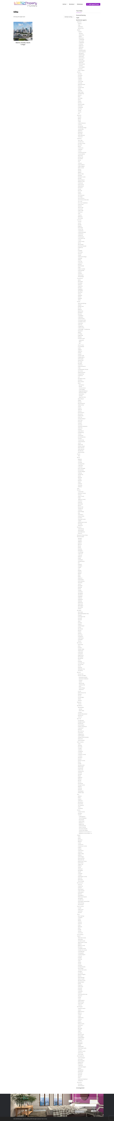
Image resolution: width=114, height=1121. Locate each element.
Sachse (79, 931)
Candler (80, 748)
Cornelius (80, 756)
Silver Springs (82, 64)
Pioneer (79, 189)
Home (64, 4)
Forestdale (80, 559)
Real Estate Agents (81, 20)
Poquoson (80, 985)
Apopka (79, 305)
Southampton (81, 735)
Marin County (81, 167)
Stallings (80, 788)
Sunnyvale (80, 209)
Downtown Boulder (82, 246)
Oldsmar (80, 409)
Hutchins (80, 923)
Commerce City (81, 238)
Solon (79, 806)
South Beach (81, 431)
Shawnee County (82, 519)
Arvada (79, 221)
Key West (80, 363)
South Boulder (81, 270)
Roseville (80, 661)
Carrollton (80, 917)
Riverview (80, 421)
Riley (79, 513)
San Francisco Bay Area (83, 199)
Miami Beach (81, 398)
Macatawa (80, 629)
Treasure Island (81, 441)
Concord (80, 555)
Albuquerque (81, 707)
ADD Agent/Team (93, 4)
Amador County (81, 143)
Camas (79, 1014)
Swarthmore (80, 900)
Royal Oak (81, 59)
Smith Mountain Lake (82, 994)
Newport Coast (81, 181)
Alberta (78, 30)
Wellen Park (80, 444)
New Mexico (79, 705)
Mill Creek (80, 1028)
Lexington (80, 565)
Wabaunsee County (82, 522)
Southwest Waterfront (82, 1079)
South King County (82, 1048)
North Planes (80, 862)
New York (79, 718)
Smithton (80, 483)
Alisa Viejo (80, 140)
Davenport (80, 330)
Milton (80, 341)
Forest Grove (80, 850)
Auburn (79, 1010)
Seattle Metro (81, 1046)
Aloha (79, 836)
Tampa (79, 434)
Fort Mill (79, 763)
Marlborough (82, 54)
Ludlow (79, 567)
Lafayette (80, 258)
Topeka (79, 520)
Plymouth (80, 190)
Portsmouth (80, 986)
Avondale (80, 75)
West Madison (81, 1085)
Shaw (79, 1077)
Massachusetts (80, 536)
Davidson (80, 757)
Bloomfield (80, 281)
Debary (79, 332)
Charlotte (80, 753)
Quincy (79, 584)
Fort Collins (80, 252)
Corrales (80, 712)
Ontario (78, 810)
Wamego (80, 523)
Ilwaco (79, 1020)
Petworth (80, 1076)
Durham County (81, 760)
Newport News (81, 982)
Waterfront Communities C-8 (85, 833)
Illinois (78, 457)
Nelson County (81, 979)
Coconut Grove (82, 388)
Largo (79, 368)
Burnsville (80, 746)
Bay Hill (79, 308)
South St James (82, 827)
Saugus (80, 590)
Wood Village (81, 881)
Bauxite (79, 117)
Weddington (81, 791)
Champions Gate (82, 320)
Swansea (80, 485)
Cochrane (80, 68)
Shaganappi (82, 61)
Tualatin (80, 875)
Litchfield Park (81, 93)
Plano (79, 928)
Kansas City (80, 674)
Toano (79, 998)
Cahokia (80, 460)
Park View (80, 1074)
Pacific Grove (81, 184)
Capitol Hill (80, 1065)
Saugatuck (80, 636)
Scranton (80, 517)
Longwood (80, 375)
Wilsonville (80, 879)
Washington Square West (83, 901)
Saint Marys (80, 514)
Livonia (79, 627)
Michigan (79, 610)
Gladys (79, 962)
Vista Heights (82, 67)
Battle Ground (81, 1011)
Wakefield (80, 596)
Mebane (80, 779)
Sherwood (80, 136)
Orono (79, 659)
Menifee (79, 170)
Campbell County (82, 948)
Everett (79, 558)
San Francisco (81, 198)
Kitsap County (81, 1023)
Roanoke (80, 988)
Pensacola (80, 414)
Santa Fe (80, 717)
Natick (79, 576)
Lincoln (79, 691)
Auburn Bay (81, 35)
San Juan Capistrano (83, 202)
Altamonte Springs (82, 303)
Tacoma (80, 1049)
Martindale (81, 56)
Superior (80, 272)
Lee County (80, 371)
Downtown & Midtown (83, 678)
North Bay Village (82, 392)
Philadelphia (80, 895)
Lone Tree (80, 261)
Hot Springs (80, 126)
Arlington (80, 540)
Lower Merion (81, 892)
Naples (79, 400)
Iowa (78, 488)
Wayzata (80, 667)
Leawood (80, 502)
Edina (79, 646)
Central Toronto (81, 811)
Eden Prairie (80, 644)
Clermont (80, 324)
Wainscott (80, 738)
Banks (79, 838)
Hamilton (80, 622)
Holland (79, 624)
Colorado (79, 219)
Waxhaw (80, 789)
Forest (79, 960)
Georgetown (80, 1070)
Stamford (80, 292)
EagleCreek (80, 335)
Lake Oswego (81, 856)
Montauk (80, 729)
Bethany (80, 841)
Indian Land (80, 909)
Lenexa (80, 681)
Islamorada (80, 358)
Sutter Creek (80, 210)
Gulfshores (80, 26)
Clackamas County (82, 846)
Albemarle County (82, 937)
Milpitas (79, 172)
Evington (80, 957)
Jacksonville (80, 129)
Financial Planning (81, 15)
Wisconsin (79, 1082)
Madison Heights (81, 974)
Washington (80, 1006)
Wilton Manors (81, 447)
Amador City (81, 141)
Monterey (80, 175)
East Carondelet (81, 468)
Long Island (80, 728)
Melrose (79, 573)
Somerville (80, 591)
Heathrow (80, 351)
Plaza (80, 686)
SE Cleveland (81, 805)
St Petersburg (81, 432)
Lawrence (80, 501)
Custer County (81, 241)
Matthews (80, 777)
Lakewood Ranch (82, 366)
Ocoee (79, 406)
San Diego (80, 196)
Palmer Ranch (81, 412)
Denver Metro (81, 244)
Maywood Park (81, 858)
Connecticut (80, 278)
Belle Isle (80, 309)
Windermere (80, 450)
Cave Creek (80, 81)
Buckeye (80, 76)
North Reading (81, 581)
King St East (81, 819)
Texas (78, 914)
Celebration (80, 317)
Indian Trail (80, 769)
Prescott (79, 102)
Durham (80, 759)
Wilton (79, 300)
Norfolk (79, 983)
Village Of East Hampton (83, 737)
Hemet (79, 160)
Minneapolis (80, 656)
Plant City (80, 417)
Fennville (80, 618)
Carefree (80, 78)
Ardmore (80, 884)
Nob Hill (80, 709)
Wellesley (80, 601)
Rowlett (79, 929)
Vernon (79, 293)
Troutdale (80, 873)
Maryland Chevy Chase (82, 535)
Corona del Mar (81, 154)
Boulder (79, 224)
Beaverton (80, 840)
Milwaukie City (81, 859)
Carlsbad (80, 149)
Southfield (80, 639)
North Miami (81, 394)
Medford (80, 572)
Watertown (80, 599)
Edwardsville (81, 470)
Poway (79, 192)
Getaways (80, 4)
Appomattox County (82, 942)
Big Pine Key (80, 311)
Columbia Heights (82, 1067)
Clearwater (80, 323)
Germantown (81, 530)
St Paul (79, 666)
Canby (79, 843)
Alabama (79, 22)
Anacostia (80, 1059)
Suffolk (79, 997)
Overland (80, 510)
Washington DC (80, 1056)
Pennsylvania (80, 883)
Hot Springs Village (82, 127)
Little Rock (80, 130)
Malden (79, 570)
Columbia (80, 467)
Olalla (79, 1031)
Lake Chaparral (82, 51)
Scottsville (80, 991)
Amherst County (81, 940)
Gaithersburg (81, 528)
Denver (79, 243)
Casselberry (80, 315)
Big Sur (79, 146)
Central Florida (81, 318)
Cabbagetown (82, 816)
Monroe (79, 630)
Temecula (80, 212)
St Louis (79, 695)
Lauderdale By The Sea (83, 369)
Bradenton (80, 312)
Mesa (79, 96)
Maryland (79, 527)
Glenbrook (81, 47)
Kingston (80, 564)
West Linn (80, 878)
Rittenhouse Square (82, 896)
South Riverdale (82, 825)
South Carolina (80, 906)
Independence (81, 357)
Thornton (80, 273)
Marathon (80, 380)
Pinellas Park (80, 415)
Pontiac (79, 632)
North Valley (81, 710)
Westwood (80, 525)
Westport (80, 298)
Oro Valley (80, 98)
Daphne (79, 23)
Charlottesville (81, 951)
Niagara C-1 (81, 822)
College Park (80, 326)
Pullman (80, 633)
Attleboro (80, 541)
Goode (79, 963)
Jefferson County (82, 499)
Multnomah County (82, 861)
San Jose (80, 201)
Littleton (79, 259)
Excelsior (80, 647)
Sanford (80, 423)
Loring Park (80, 653)
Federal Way (80, 1017)
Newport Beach (81, 180)
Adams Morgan (81, 1057)
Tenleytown (80, 1080)
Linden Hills (80, 652)
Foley (79, 25)
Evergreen (80, 250)
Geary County (81, 496)
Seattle (79, 1045)
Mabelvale (80, 132)
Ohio (78, 794)
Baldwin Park (81, 306)
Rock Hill (80, 912)
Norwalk (79, 287)
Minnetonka (80, 658)
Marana (80, 95)
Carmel (79, 151)
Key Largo (80, 361)
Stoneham (80, 594)
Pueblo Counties (81, 269)
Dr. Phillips (80, 334)
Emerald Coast (81, 338)
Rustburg (80, 989)
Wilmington (80, 605)
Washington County (82, 876)
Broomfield (80, 227)
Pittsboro (80, 786)
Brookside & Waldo (83, 677)
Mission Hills (80, 507)
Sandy (79, 867)
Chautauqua (81, 236)
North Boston (81, 579)
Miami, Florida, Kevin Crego (23, 43)
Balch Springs (81, 916)
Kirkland (80, 1022)
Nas (80, 343)
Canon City (80, 229)
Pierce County (81, 1034)
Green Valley (80, 92)
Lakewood (80, 800)
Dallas (79, 919)
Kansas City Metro (82, 675)
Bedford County (81, 945)
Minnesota (79, 642)
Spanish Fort (80, 28)
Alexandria (80, 939)
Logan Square (81, 890)
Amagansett (81, 720)
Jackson (80, 163)
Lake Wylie (80, 911)
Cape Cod (80, 553)
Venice (79, 443)
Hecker (79, 476)
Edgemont (81, 45)
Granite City (80, 474)
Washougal (80, 1054)
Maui (79, 455)
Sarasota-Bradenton (82, 426)
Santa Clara (80, 204)
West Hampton (81, 740)
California (79, 138)
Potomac (80, 533)
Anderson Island (81, 1008)
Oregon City (80, 864)
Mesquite (80, 926)
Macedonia (80, 802)
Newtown (80, 893)
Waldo (79, 698)
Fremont (80, 253)
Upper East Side (82, 397)
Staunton (80, 995)
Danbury (80, 284)
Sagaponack (81, 734)
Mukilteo (80, 1029)
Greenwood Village (82, 256)
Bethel (79, 280)
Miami (79, 383)
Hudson (79, 354)
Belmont (80, 544)
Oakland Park (81, 405)
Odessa (79, 408)
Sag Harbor (80, 732)
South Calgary (81, 70)
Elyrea (79, 797)
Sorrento (80, 429)
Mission (79, 505)
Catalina (80, 80)
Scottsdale (80, 107)
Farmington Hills (81, 616)
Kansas (78, 490)
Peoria (79, 99)
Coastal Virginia (81, 954)
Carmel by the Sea (82, 152)
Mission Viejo (81, 173)
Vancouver (80, 1052)
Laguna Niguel (81, 166)
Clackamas (80, 844)
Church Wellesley (82, 818)
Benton (79, 118)
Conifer (79, 240)
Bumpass (80, 947)
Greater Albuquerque (82, 714)
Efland (79, 762)
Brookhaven (80, 723)
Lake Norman (81, 771)
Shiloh (79, 482)
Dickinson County (82, 493)
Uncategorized (80, 1088)
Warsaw (80, 700)
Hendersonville (81, 765)
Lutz (79, 377)
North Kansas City (82, 692)
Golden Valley (81, 649)
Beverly (79, 546)
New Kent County (81, 980)
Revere (79, 588)
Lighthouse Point (81, 372)
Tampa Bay (80, 435)
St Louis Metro (81, 697)
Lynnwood (80, 1025)
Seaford (80, 992)
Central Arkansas (82, 123)
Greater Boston (81, 561)
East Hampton (81, 725)
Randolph (80, 585)
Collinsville (80, 465)
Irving (79, 925)
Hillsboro (80, 855)
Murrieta (80, 178)
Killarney (81, 48)
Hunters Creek (81, 355)
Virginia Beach (81, 1000)
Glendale (80, 90)
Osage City (80, 508)
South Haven (81, 638)
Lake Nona (80, 364)
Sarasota (80, 424)
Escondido (80, 158)
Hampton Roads (81, 966)
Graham (80, 1019)
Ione (79, 161)
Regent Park (81, 824)
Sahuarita (80, 105)
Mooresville (80, 783)
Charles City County (82, 950)
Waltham (80, 598)
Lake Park (80, 772)
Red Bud (80, 480)
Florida (78, 301)
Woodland (80, 670)
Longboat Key (81, 374)
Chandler (80, 83)
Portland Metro (81, 1037)
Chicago (80, 462)
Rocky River (80, 803)
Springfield (80, 290)
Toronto (79, 814)
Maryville (80, 477)
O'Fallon (79, 479)
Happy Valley (81, 853)
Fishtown (80, 887)
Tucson (79, 112)
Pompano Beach (81, 418)
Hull (79, 562)
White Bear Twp (81, 669)
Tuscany (81, 65)
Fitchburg (80, 1084)
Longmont (80, 262)
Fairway (79, 494)
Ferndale (80, 619)
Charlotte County (82, 321)
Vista (79, 213)
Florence (80, 86)
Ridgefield (80, 289)
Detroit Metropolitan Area (83, 613)
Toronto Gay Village (83, 830)
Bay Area (80, 144)
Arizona (78, 72)
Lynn (79, 569)
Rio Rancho (80, 715)
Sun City (80, 109)
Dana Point (80, 155)
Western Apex (81, 792)
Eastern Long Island (82, 726)
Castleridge (81, 39)
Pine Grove (80, 187)
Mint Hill (79, 780)
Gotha (79, 348)
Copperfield (81, 42)
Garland (80, 922)
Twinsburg (80, 808)
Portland (80, 865)
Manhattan (80, 504)
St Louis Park (80, 664)
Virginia (78, 936)
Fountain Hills (81, 87)
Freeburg (80, 473)
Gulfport (80, 349)
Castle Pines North (82, 232)
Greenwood (80, 650)
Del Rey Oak (80, 157)
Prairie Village (81, 511)
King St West (81, 821)
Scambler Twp (81, 663)
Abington (80, 538)
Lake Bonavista (82, 50)
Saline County (81, 516)
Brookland (80, 1063)
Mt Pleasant (80, 1071)
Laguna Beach (81, 164)
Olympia (80, 1033)
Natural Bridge (81, 977)
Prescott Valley (81, 104)
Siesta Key (80, 427)
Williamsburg (81, 903)
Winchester (80, 218)
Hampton (80, 965)
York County (80, 1003)
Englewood (80, 247)
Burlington (80, 550)
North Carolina (80, 742)
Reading (80, 587)
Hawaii (78, 454)
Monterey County (81, 177)
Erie (78, 249)
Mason (79, 1026)
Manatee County (81, 378)
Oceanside (80, 183)
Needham (80, 578)
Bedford (80, 543)
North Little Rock (81, 135)
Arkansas (79, 115)
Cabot (79, 121)
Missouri (79, 672)
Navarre (79, 402)
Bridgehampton (81, 722)
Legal (77, 17)
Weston (79, 296)
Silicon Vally (80, 207)
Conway (80, 124)
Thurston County (81, 1051)
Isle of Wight (80, 968)
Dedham (80, 556)
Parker (79, 267)
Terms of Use (44, 1118)
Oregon (78, 835)
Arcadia (80, 73)
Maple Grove (80, 655)
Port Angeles (80, 1036)
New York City (81, 731)
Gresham (80, 852)
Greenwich (80, 286)
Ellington (80, 337)
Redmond (80, 1042)
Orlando (80, 411)
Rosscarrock (81, 58)
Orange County (81, 785)
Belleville (80, 459)
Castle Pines (80, 230)
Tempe (79, 110)
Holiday (79, 352)
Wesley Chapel (81, 446)
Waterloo (80, 486)
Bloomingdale (81, 1060)
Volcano (80, 215)
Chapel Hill (80, 751)
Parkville (79, 694)
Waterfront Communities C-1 (85, 831)
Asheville (80, 745)
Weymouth (80, 604)
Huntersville (80, 768)
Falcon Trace (81, 345)
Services (71, 4)
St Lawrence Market (83, 828)
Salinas (79, 193)
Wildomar (80, 216)
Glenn (79, 621)
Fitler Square (80, 889)
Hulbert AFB (81, 340)
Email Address (78, 1102)
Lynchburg (80, 973)
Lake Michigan (81, 625)
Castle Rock (80, 233)
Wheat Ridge (81, 276)
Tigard (79, 872)
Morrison (80, 264)
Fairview (80, 849)
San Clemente (81, 195)
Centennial (80, 235)
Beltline (80, 36)
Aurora (79, 223)
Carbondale (80, 491)
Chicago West (81, 463)
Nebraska (79, 702)
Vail (79, 113)
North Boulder (81, 265)
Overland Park (82, 685)
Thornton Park (81, 440)
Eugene (79, 847)
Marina (79, 169)
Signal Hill (81, 62)
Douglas (80, 615)
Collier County (81, 327)
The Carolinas (80, 934)
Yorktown (80, 1005)
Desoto (79, 920)
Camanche (80, 148)
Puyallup (80, 1040)
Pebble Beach (81, 186)
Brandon (80, 314)
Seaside (80, 206)
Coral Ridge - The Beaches (84, 329)
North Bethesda (81, 531)
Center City (80, 886)
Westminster (80, 275)
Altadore (81, 33)
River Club (80, 420)
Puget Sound (81, 1039)
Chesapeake (81, 953)
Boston (79, 547)
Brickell (80, 386)
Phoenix (79, 101)
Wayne (79, 641)
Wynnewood (81, 904)
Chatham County (82, 754)
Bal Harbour (81, 385)
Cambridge (80, 552)
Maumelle (80, 133)
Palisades (80, 1073)
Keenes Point (80, 360)
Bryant (79, 120)
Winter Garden (81, 452)
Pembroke (80, 582)
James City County (82, 969)
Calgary (80, 31)
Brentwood (81, 38)
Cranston (81, 44)
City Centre (81, 41)
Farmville (80, 959)
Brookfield (80, 283)
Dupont (79, 1068)
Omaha (79, 704)
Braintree (80, 549)
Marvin (79, 775)
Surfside (80, 395)
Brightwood (80, 1062)
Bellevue (80, 1013)
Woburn (79, 608)
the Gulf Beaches (82, 437)
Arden (79, 743)
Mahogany (81, 53)
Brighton (80, 226)
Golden (79, 255)
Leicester (80, 774)
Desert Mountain (81, 84)
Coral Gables (82, 389)
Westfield (80, 295)
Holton (79, 497)
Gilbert (79, 89)
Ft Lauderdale (81, 346)
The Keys (80, 438)
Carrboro (80, 750)
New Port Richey (81, 403)
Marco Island (81, 381)
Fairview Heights (81, 471)
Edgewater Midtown (83, 391)
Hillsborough (81, 766)
